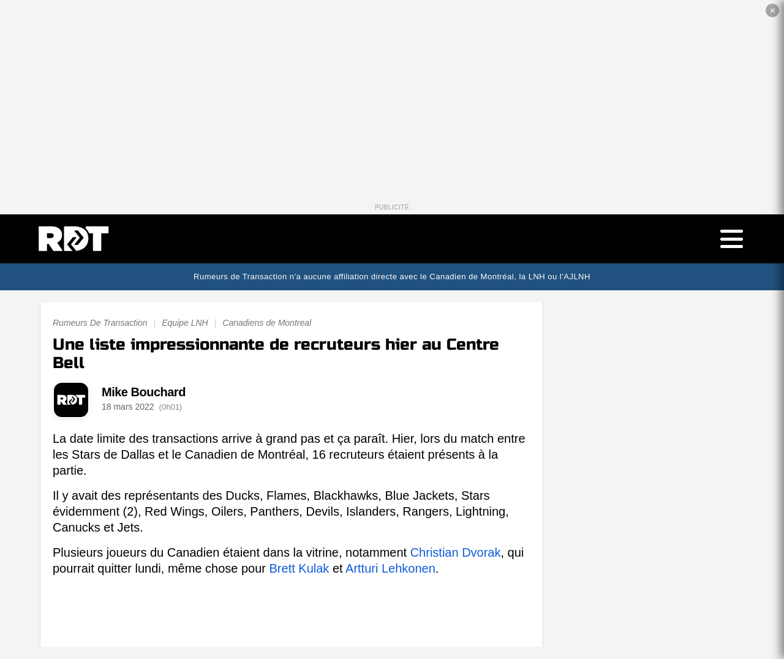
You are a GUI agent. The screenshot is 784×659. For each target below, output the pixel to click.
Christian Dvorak (455, 552)
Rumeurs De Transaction (100, 323)
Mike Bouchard (144, 392)
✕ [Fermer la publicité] (772, 10)
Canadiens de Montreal (266, 323)
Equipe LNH (185, 323)
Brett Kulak (300, 568)
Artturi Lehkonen (390, 568)
